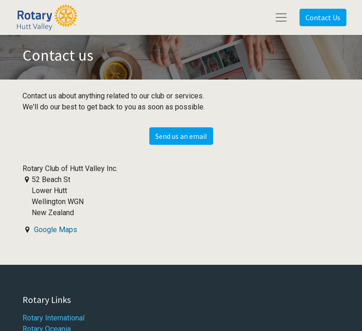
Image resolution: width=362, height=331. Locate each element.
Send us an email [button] (181, 136)
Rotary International (54, 318)
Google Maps (55, 229)
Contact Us (322, 17)
